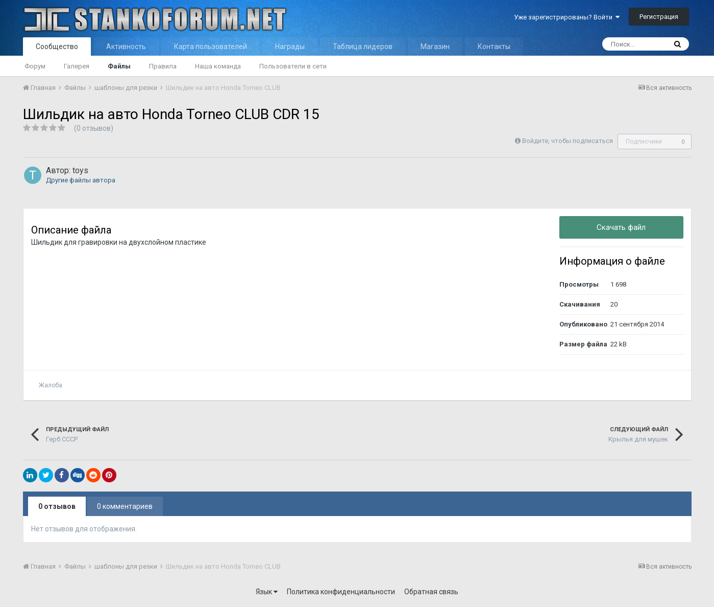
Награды (290, 46)
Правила (163, 66)
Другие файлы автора (80, 180)
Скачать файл (621, 227)
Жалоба (50, 385)
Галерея (76, 66)
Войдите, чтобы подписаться (567, 141)
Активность (126, 46)
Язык (267, 592)
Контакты (494, 46)
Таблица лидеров (362, 46)
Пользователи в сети (293, 66)
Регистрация (658, 16)
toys (80, 170)
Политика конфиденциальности (341, 592)
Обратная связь (431, 592)
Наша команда (218, 66)
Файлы (119, 66)
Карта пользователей (210, 46)
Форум (34, 66)
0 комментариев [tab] (125, 506)
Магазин (435, 46)
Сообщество (57, 46)
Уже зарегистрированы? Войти (567, 17)
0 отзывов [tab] (57, 506)
